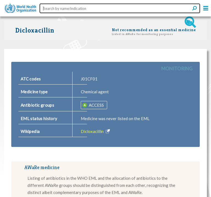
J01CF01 (89, 78)
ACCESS (96, 105)
